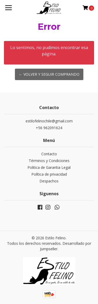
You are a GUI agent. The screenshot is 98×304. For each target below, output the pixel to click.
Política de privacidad (49, 174)
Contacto (49, 153)
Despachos (49, 180)
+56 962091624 (49, 127)
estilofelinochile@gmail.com (49, 120)
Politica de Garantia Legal (49, 167)
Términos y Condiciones (49, 160)
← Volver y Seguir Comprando (49, 74)
